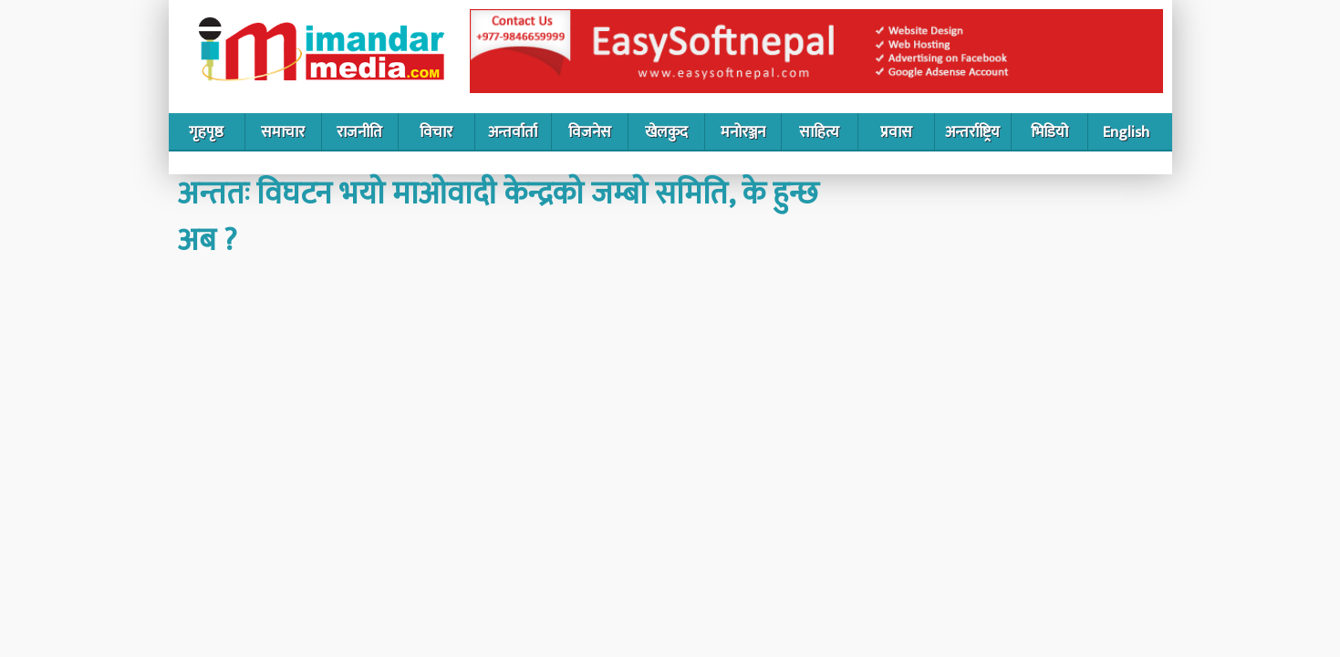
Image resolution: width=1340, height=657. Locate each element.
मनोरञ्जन (743, 132)
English (1126, 132)
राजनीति (359, 132)
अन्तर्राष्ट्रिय (972, 132)
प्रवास (896, 132)
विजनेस (589, 132)
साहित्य (819, 132)
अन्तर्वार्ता (512, 132)
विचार (436, 132)
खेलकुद (666, 132)
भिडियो (1049, 132)
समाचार (283, 132)
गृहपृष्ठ (206, 132)
